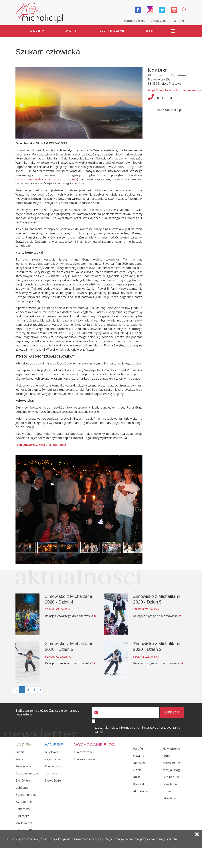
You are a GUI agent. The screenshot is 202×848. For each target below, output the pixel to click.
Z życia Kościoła (26, 795)
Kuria (136, 777)
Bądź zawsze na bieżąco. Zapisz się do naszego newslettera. (47, 712)
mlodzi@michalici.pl (169, 110)
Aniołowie (51, 752)
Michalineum (171, 763)
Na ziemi (37, 31)
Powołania (170, 784)
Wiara (19, 759)
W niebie (72, 31)
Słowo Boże (53, 780)
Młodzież (139, 763)
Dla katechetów (84, 759)
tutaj (174, 839)
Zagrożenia (53, 759)
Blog (149, 31)
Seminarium (171, 777)
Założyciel (159, 21)
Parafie (138, 749)
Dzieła (137, 770)
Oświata (138, 756)
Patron (178, 21)
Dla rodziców (83, 752)
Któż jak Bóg (171, 770)
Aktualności (141, 791)
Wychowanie (112, 31)
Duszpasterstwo (26, 773)
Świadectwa (23, 766)
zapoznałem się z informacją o (137, 729)
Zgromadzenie (134, 21)
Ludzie (19, 752)
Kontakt (138, 784)
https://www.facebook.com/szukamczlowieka (46, 179)
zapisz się (172, 712)
